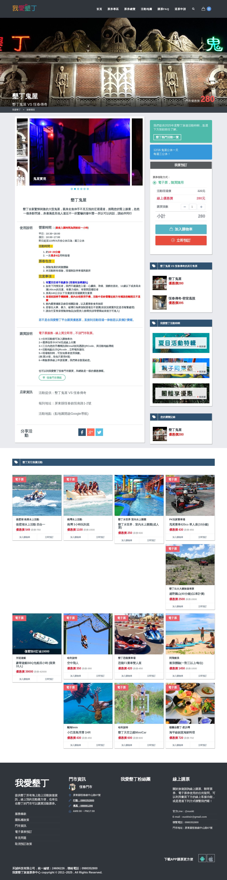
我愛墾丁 (16, 109)
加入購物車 (181, 229)
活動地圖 (146, 9)
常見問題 (20, 837)
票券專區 (113, 9)
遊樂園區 (30, 109)
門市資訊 (20, 825)
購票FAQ (163, 9)
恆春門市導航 (52, 377)
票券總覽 (130, 9)
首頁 (99, 9)
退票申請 (180, 9)
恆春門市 (85, 787)
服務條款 (20, 813)
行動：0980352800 (83, 800)
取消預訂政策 (23, 843)
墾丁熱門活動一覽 (167, 137)
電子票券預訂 (23, 831)
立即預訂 (181, 240)
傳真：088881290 (83, 805)
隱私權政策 (22, 819)
